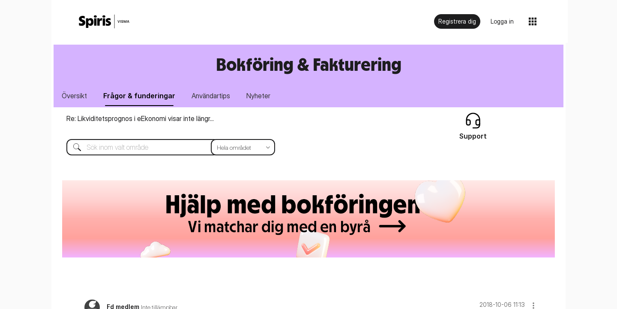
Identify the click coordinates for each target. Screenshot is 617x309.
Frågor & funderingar (139, 95)
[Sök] (164, 147)
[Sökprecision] (243, 147)
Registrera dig (457, 21)
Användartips (211, 95)
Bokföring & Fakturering (308, 64)
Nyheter (258, 95)
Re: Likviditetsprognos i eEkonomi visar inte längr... (140, 118)
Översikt (74, 95)
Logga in (502, 21)
